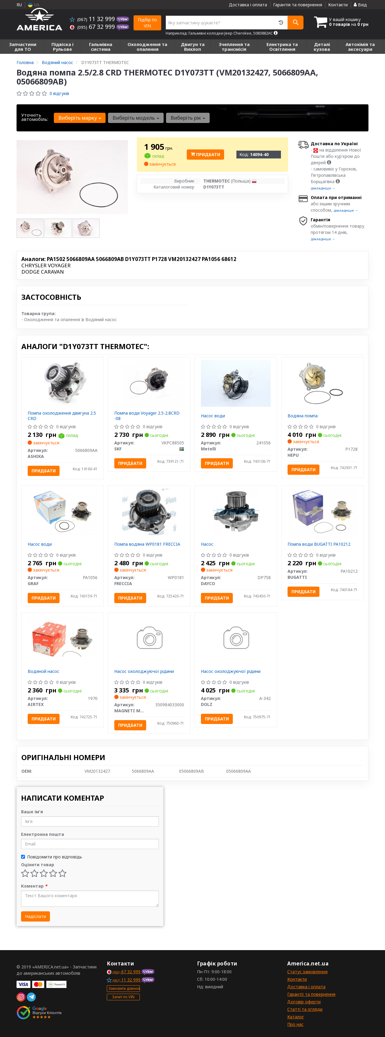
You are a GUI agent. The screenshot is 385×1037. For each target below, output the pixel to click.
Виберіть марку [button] (79, 117)
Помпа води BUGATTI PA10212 (319, 544)
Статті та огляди (304, 1009)
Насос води (213, 416)
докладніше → (323, 188)
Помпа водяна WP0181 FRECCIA (147, 544)
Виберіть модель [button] (135, 117)
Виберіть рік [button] (188, 117)
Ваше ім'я (32, 812)
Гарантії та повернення (311, 994)
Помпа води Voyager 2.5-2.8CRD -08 (147, 415)
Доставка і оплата (248, 5)
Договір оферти (304, 1002)
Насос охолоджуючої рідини (144, 671)
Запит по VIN (123, 996)
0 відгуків (59, 93)
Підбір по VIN (147, 23)
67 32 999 (93, 27)
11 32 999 (93, 19)
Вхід (360, 5)
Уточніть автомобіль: (34, 117)
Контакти (338, 5)
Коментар (34, 886)
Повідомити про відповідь (51, 857)
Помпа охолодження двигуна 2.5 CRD (62, 415)
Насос (207, 544)
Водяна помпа (303, 416)
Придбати (205, 154)
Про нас (295, 1024)
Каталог (295, 1017)
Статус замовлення (307, 971)
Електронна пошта (42, 834)
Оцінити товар (37, 864)
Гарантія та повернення (297, 5)
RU (19, 5)
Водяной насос (43, 671)
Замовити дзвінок (124, 988)
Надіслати (35, 916)
